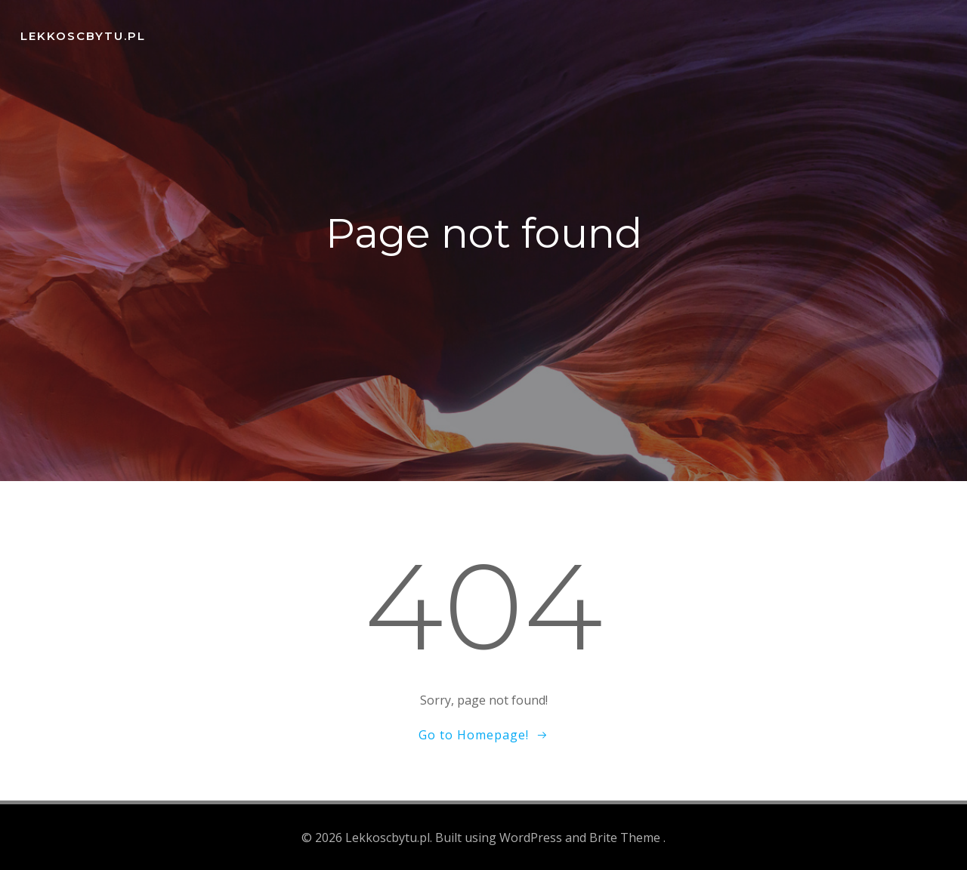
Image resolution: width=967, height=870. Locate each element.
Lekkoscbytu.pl (81, 33)
